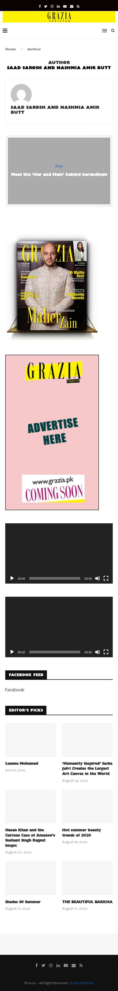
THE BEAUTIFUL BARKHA (87, 902)
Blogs (59, 166)
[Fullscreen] (106, 578)
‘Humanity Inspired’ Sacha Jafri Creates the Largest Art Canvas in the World (87, 768)
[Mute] (97, 578)
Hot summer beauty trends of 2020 (81, 833)
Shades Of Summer (23, 902)
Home (10, 49)
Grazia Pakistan (81, 983)
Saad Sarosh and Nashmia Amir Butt (55, 110)
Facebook (14, 690)
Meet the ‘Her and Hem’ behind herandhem (59, 174)
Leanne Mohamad (21, 763)
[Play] (12, 578)
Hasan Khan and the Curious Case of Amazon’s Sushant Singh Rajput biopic (30, 838)
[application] (59, 553)
